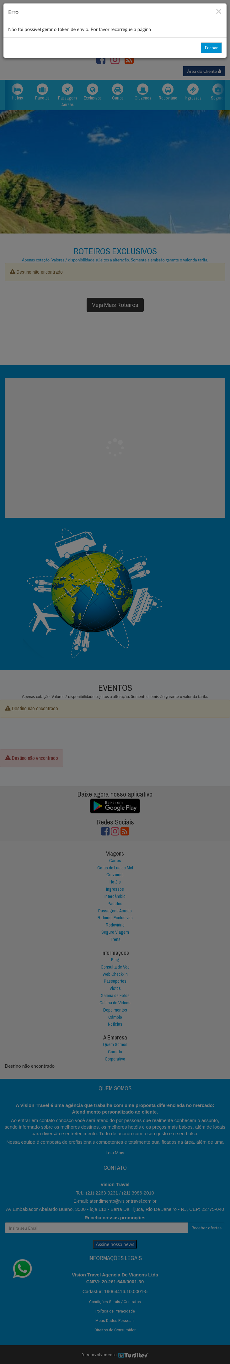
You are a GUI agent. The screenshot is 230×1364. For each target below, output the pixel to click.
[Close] (219, 10)
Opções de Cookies (114, 1353)
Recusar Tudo (133, 1340)
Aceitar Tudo (97, 1340)
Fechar (211, 47)
